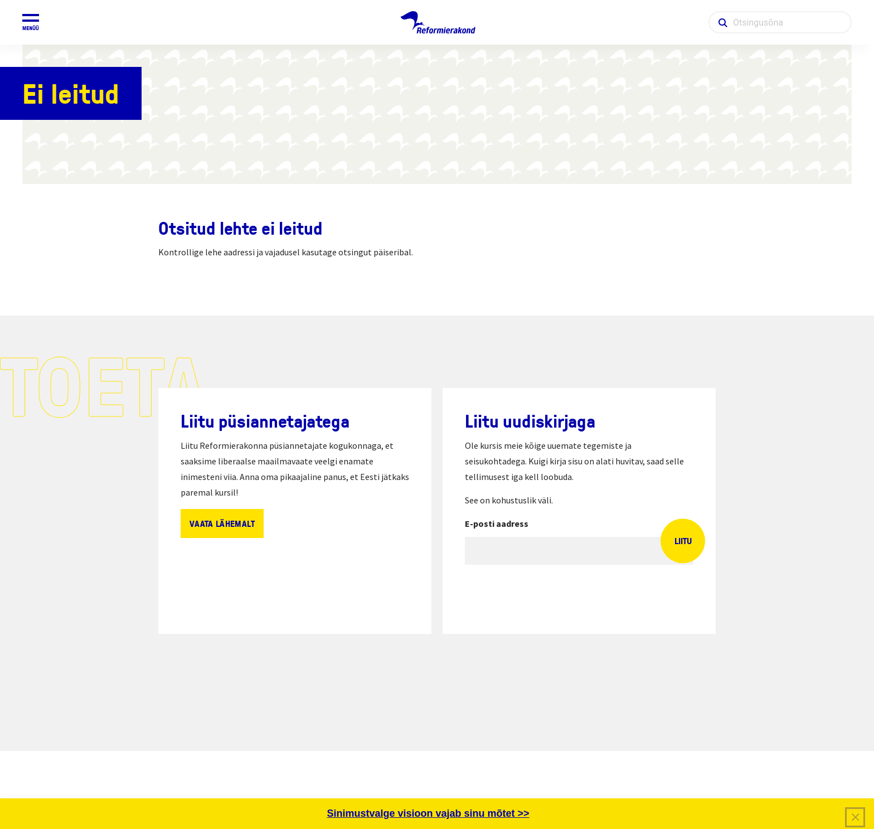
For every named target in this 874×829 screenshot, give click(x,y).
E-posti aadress (496, 523)
